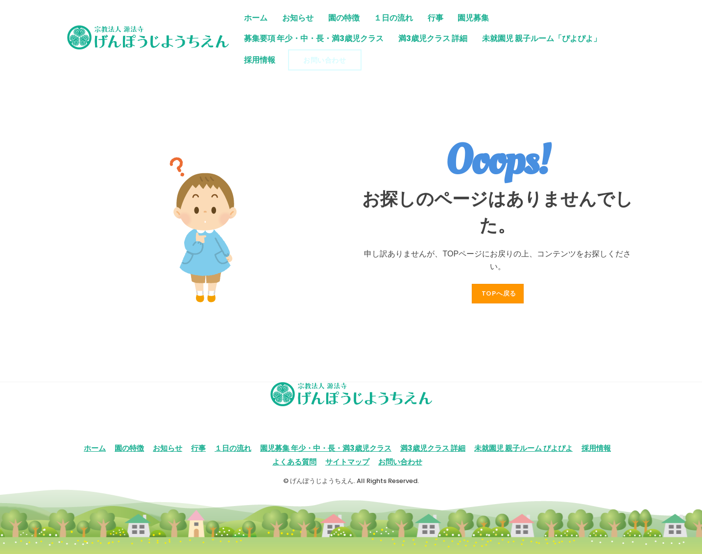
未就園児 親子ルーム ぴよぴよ (523, 448)
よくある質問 (294, 462)
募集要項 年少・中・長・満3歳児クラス (314, 38)
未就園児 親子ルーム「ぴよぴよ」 (541, 38)
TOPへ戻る (499, 293)
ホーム (255, 17)
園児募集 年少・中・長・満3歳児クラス (325, 448)
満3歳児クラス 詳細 (432, 38)
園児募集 (473, 17)
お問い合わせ (324, 60)
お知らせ (298, 17)
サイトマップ (347, 462)
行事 (435, 17)
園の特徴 (344, 17)
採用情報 (259, 60)
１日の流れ (393, 17)
